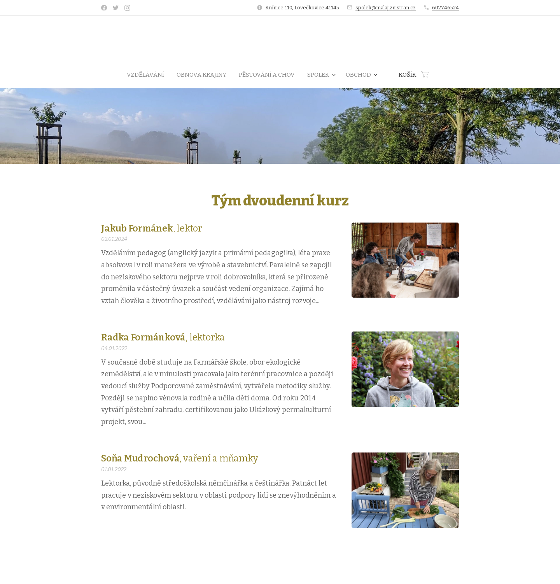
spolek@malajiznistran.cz (385, 8)
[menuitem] (148, 74)
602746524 (445, 8)
